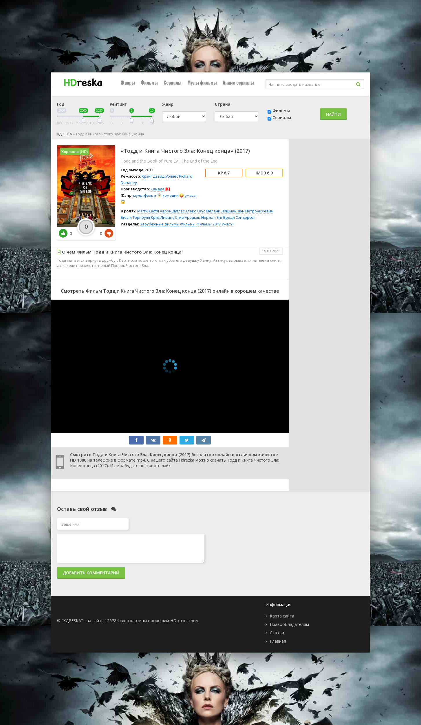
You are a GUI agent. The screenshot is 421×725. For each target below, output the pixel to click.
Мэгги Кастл (148, 211)
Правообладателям (289, 624)
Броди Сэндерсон (239, 217)
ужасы (190, 195)
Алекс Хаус (195, 211)
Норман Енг (211, 217)
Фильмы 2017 (208, 224)
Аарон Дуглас (172, 211)
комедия (170, 195)
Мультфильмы (202, 82)
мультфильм (144, 195)
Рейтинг (118, 104)
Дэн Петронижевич (255, 211)
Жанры (128, 82)
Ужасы (227, 224)
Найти (333, 114)
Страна (222, 104)
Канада (157, 189)
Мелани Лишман (221, 211)
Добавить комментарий (91, 572)
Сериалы (173, 82)
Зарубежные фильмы (159, 224)
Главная (278, 641)
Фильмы (149, 82)
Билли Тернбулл (135, 217)
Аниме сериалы (238, 82)
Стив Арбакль (187, 217)
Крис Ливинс (162, 217)
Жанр (167, 104)
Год (61, 104)
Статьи (277, 632)
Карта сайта (282, 616)
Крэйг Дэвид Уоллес (160, 176)
